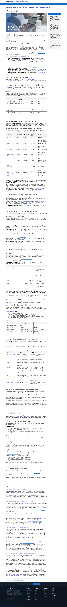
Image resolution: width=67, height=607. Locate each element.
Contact (53, 593)
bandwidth (26, 123)
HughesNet (10, 548)
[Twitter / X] (54, 598)
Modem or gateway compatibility (12, 255)
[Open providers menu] (22, 1)
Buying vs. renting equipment (12, 299)
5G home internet (41, 53)
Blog (44, 590)
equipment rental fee (13, 314)
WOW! (35, 602)
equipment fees (25, 50)
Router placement (40, 441)
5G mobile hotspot (17, 564)
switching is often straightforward (26, 416)
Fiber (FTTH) (9, 137)
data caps (35, 67)
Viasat (15, 548)
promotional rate (15, 226)
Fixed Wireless (28, 596)
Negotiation (8, 341)
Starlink (22, 545)
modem (9, 252)
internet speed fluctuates (15, 575)
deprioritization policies (30, 242)
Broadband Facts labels (14, 49)
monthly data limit (23, 237)
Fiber (7, 555)
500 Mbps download (25, 503)
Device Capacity (32, 266)
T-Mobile (36, 599)
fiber (17, 52)
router (12, 252)
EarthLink (36, 590)
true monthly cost (11, 311)
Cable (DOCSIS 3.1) (10, 143)
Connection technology (10, 130)
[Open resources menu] (27, 1)
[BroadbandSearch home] (10, 1)
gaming (41, 93)
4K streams (42, 503)
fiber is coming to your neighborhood (13, 454)
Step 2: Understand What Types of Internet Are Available (54, 21)
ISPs (19, 197)
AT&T (35, 593)
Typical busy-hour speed (11, 354)
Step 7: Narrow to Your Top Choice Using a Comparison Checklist (55, 35)
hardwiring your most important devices (35, 521)
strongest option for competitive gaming (27, 543)
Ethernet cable (33, 428)
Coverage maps (9, 197)
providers (26, 207)
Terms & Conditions (12, 598)
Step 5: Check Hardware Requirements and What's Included (54, 29)
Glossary (45, 593)
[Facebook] (52, 598)
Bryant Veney (11, 10)
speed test (12, 430)
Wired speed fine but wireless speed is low (15, 441)
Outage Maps (45, 596)
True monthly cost (10, 370)
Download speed (9, 84)
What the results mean (10, 435)
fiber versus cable (37, 473)
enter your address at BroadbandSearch (26, 201)
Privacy (8, 598)
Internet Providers (28, 590)
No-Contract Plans (28, 599)
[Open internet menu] (17, 1)
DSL (7, 160)
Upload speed (10, 61)
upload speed (31, 497)
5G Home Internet (10, 149)
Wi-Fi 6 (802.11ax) (10, 272)
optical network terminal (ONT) (26, 259)
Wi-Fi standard (20, 252)
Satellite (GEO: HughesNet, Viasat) (10, 174)
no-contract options (21, 532)
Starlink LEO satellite (42, 518)
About (53, 590)
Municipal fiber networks (28, 205)
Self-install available (10, 382)
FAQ (51, 47)
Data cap (8, 367)
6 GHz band (41, 278)
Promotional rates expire (31, 66)
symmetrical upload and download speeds (36, 63)
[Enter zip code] (25, 584)
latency (10, 471)
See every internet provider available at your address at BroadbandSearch (19, 480)
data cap (36, 238)
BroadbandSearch (15, 492)
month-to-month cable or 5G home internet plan (15, 462)
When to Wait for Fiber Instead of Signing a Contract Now (55, 43)
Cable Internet (28, 593)
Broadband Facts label (38, 213)
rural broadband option (15, 519)
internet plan (35, 550)
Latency (7, 93)
